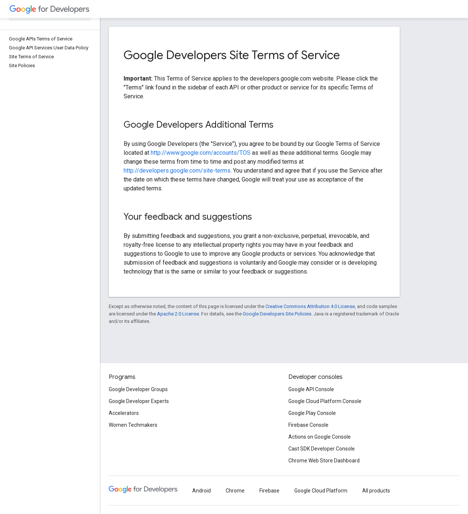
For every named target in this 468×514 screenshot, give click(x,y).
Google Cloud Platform (320, 491)
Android (201, 491)
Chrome (235, 491)
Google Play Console (312, 413)
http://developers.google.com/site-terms (177, 170)
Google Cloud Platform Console (324, 401)
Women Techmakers (133, 425)
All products (376, 491)
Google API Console (311, 389)
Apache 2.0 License (178, 314)
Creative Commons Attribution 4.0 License (310, 306)
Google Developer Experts (139, 401)
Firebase (269, 491)
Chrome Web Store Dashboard (324, 461)
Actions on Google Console (319, 437)
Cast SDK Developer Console (321, 449)
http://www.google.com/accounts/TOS (201, 152)
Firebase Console (308, 425)
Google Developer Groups (138, 389)
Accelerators (124, 413)
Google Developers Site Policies (277, 314)
